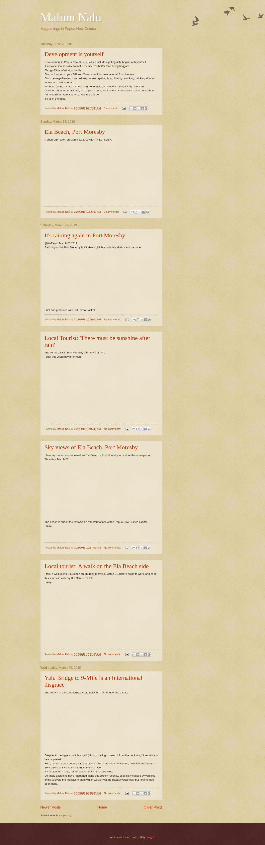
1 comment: (111, 108)
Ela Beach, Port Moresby (75, 131)
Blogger (150, 837)
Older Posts (153, 807)
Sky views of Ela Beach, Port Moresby (91, 447)
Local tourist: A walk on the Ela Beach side (97, 566)
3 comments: (111, 211)
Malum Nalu (70, 17)
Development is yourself (74, 54)
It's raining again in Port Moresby (85, 235)
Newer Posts (50, 807)
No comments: (113, 319)
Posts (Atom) (63, 815)
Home (102, 807)
